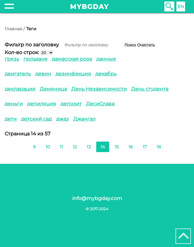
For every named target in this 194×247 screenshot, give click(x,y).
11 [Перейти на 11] (61, 147)
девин (43, 74)
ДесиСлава (100, 104)
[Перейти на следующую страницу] (171, 146)
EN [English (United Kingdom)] (181, 6)
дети (11, 119)
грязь (12, 59)
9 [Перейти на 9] (34, 147)
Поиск (130, 45)
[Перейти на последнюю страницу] (180, 146)
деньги (14, 104)
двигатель (18, 74)
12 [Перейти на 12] (75, 147)
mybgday (89, 7)
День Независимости (99, 89)
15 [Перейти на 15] (117, 147)
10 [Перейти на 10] (48, 147)
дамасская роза (72, 59)
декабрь (106, 74)
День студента (149, 89)
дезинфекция (73, 74)
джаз (62, 119)
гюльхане (35, 59)
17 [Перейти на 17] (145, 147)
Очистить (146, 45)
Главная (13, 29)
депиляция (41, 104)
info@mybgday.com (97, 198)
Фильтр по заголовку (32, 45)
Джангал (84, 119)
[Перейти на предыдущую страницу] (23, 146)
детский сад (36, 119)
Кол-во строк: (22, 52)
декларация (20, 89)
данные (106, 59)
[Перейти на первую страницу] (13, 146)
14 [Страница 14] (103, 147)
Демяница (53, 89)
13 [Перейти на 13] (89, 147)
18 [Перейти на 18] (159, 147)
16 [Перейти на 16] (131, 147)
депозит (71, 104)
